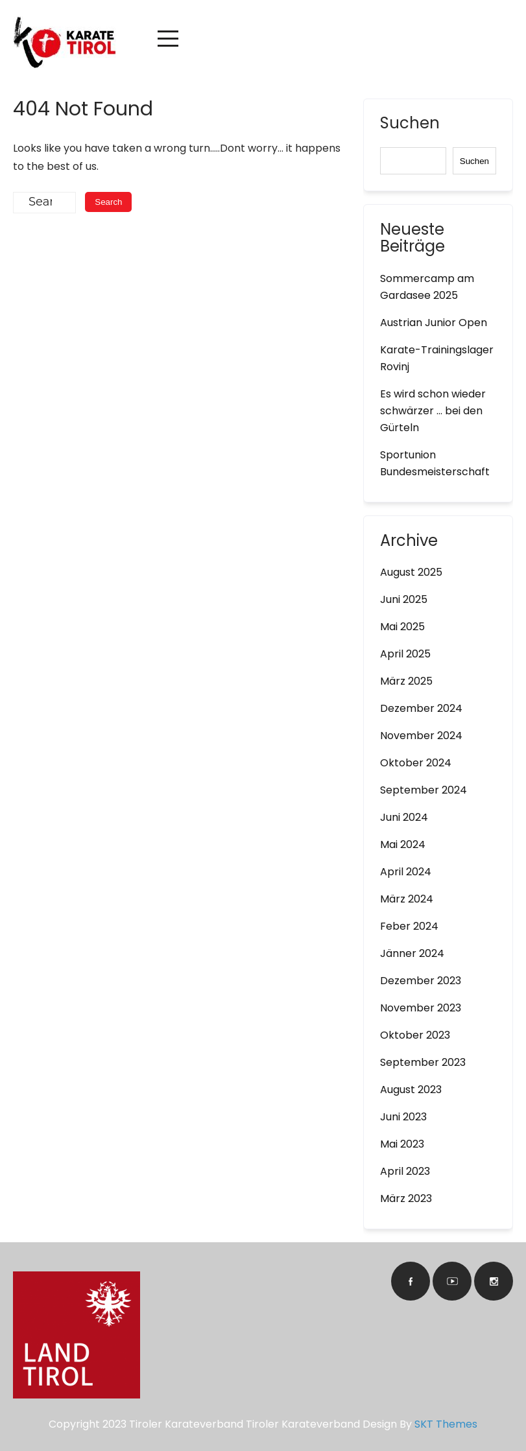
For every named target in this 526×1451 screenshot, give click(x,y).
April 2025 (405, 653)
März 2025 (406, 681)
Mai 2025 (402, 626)
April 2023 (405, 1171)
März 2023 (406, 1198)
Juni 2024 (404, 817)
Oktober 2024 (415, 762)
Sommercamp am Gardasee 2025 (427, 287)
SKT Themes (445, 1424)
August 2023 (411, 1089)
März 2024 (406, 898)
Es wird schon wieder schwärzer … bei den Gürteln (433, 410)
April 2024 (405, 871)
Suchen (410, 124)
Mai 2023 (402, 1144)
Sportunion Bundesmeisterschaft (435, 463)
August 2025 (411, 572)
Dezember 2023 (420, 980)
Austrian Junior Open (433, 322)
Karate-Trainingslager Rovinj (437, 358)
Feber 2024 (409, 926)
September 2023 (423, 1062)
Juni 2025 (403, 599)
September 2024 (423, 790)
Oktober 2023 (415, 1035)
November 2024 (421, 735)
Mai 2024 (402, 844)
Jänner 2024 (412, 953)
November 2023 (420, 1007)
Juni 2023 (403, 1116)
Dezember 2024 (421, 708)
